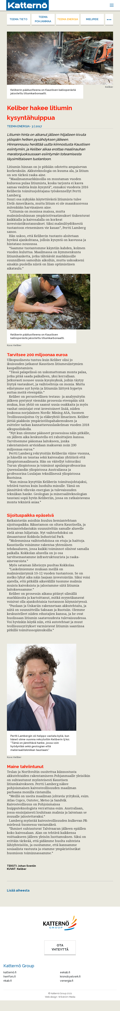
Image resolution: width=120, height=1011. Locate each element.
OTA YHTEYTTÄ (60, 947)
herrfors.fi (9, 976)
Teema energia (67, 19)
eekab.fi (65, 972)
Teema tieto (18, 19)
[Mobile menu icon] (112, 5)
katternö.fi (9, 972)
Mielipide (92, 19)
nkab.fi (7, 980)
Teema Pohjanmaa (43, 19)
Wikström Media (66, 997)
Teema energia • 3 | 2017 (24, 126)
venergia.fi (66, 980)
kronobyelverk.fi (70, 976)
